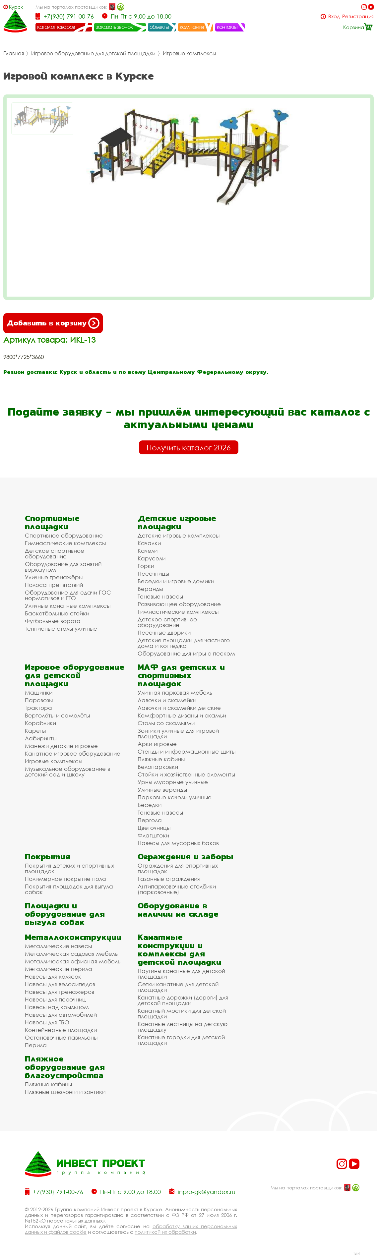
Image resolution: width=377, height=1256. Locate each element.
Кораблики (40, 723)
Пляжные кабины (161, 759)
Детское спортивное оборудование (54, 553)
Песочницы (153, 573)
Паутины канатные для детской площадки (181, 973)
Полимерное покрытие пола (65, 879)
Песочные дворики (164, 632)
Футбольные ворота (53, 621)
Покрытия (47, 856)
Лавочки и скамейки (167, 700)
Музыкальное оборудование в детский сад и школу (67, 771)
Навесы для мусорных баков (178, 843)
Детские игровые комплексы (179, 535)
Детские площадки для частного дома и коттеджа (184, 643)
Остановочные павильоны (61, 1037)
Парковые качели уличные (175, 797)
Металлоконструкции (73, 937)
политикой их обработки (165, 1232)
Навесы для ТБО (47, 1022)
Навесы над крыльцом (57, 1007)
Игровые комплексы (189, 53)
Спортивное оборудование (64, 535)
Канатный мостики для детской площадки (182, 1013)
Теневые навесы (160, 596)
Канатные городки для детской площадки (181, 1040)
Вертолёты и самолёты (57, 715)
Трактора (38, 708)
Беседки (149, 805)
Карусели (151, 558)
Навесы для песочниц (55, 999)
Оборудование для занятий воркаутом (63, 566)
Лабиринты (40, 738)
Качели (147, 550)
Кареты (35, 730)
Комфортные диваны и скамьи (182, 715)
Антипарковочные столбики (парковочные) (177, 889)
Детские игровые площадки (177, 522)
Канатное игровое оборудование (72, 753)
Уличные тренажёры (54, 577)
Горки (146, 566)
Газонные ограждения (169, 879)
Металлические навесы (58, 946)
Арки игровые (157, 744)
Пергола (150, 820)
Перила (36, 1045)
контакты (227, 27)
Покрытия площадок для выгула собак (69, 889)
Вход (334, 16)
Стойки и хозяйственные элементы (186, 774)
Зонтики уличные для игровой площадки (178, 733)
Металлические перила (58, 969)
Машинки (38, 692)
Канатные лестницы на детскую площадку (182, 1026)
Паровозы (39, 700)
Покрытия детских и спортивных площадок (69, 868)
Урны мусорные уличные (173, 782)
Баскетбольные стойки (57, 613)
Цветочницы (154, 827)
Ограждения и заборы (185, 856)
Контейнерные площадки (61, 1030)
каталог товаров (56, 27)
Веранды (150, 589)
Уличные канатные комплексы (67, 605)
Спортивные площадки (52, 522)
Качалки (149, 543)
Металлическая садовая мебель (71, 953)
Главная (13, 53)
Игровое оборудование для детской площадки (93, 53)
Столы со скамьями (166, 723)
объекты (159, 27)
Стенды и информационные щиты (186, 751)
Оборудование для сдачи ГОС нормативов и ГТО (68, 595)
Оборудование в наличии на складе (178, 909)
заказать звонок (114, 27)
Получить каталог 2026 (189, 447)
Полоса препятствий (54, 585)
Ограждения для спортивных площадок (178, 868)
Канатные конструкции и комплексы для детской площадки (179, 949)
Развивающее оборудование (179, 604)
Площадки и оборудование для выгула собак (65, 913)
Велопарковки (158, 767)
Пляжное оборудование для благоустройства (65, 1067)
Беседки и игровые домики (176, 581)
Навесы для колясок (53, 976)
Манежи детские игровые (61, 746)
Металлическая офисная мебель (72, 961)
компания (192, 27)
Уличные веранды (162, 789)
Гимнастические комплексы (65, 543)
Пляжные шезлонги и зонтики (65, 1092)
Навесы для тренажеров (59, 992)
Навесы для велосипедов (60, 984)
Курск (16, 7)
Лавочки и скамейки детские (179, 708)
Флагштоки (153, 835)
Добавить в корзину (53, 323)
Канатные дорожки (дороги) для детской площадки (183, 1000)
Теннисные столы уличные (61, 628)
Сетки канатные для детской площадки (178, 987)
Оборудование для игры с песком (186, 653)
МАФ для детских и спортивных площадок (181, 675)
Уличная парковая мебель (175, 692)
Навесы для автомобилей (61, 1014)
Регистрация (358, 16)
